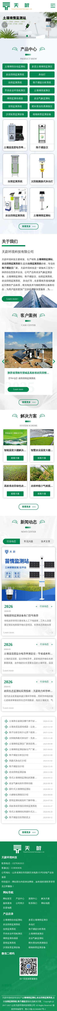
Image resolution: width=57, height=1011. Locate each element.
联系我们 (33, 903)
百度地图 (7, 908)
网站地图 (45, 903)
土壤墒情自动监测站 (15, 66)
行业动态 (11, 541)
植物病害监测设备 (42, 114)
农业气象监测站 (42, 98)
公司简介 (20, 903)
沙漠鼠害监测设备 (15, 114)
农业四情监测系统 (15, 74)
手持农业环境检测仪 (15, 90)
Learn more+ (12, 299)
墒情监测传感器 (15, 98)
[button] (52, 25)
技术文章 (45, 541)
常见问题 (28, 541)
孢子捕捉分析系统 (42, 82)
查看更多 (26, 226)
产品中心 (20, 898)
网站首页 (7, 898)
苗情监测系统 (15, 106)
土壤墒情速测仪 (42, 90)
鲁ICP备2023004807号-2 (35, 1009)
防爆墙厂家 (7, 990)
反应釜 (18, 990)
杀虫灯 (42, 74)
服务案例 (7, 903)
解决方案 (45, 898)
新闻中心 (33, 898)
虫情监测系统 (15, 82)
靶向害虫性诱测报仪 (42, 106)
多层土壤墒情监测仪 (42, 66)
